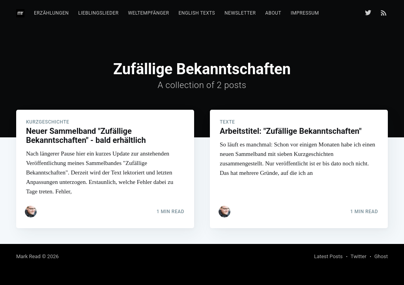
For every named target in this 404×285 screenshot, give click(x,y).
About (273, 13)
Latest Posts (328, 256)
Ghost (381, 256)
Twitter (359, 256)
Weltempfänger (148, 13)
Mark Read (28, 256)
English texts (196, 13)
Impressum (305, 13)
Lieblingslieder (98, 13)
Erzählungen (51, 13)
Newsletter (240, 13)
